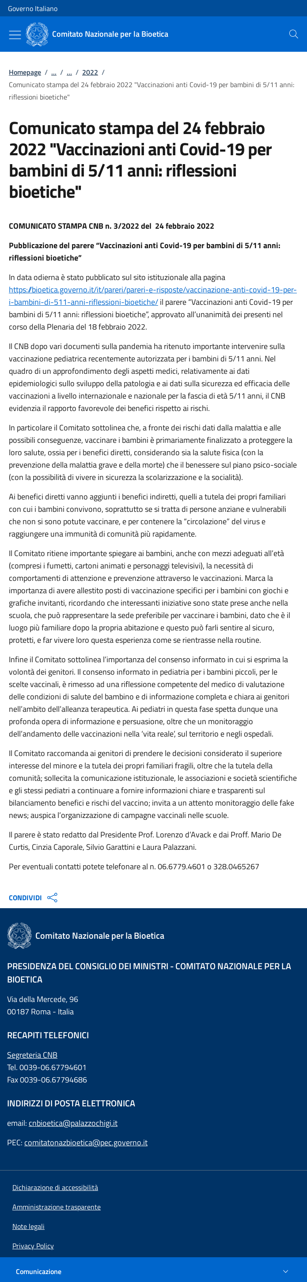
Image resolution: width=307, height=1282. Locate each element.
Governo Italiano (32, 8)
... (54, 72)
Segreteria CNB (32, 1055)
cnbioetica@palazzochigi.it (73, 1123)
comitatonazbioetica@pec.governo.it (86, 1142)
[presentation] (293, 34)
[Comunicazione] (153, 1271)
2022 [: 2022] (90, 72)
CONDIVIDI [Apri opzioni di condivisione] (34, 897)
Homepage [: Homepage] (25, 72)
